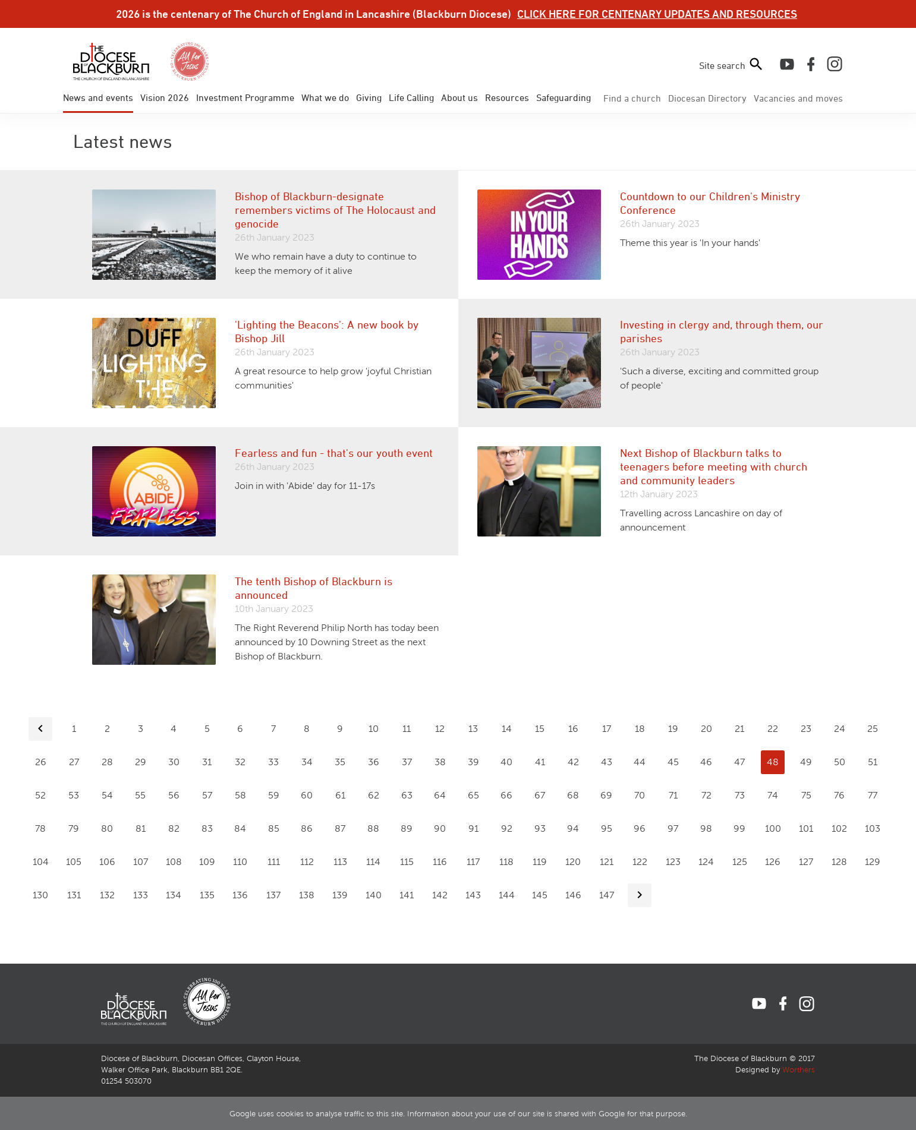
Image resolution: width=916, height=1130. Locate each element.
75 (806, 795)
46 (706, 762)
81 (141, 828)
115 (407, 862)
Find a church (632, 98)
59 (273, 795)
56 (174, 795)
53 (73, 795)
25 (872, 729)
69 (606, 795)
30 (174, 762)
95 (606, 828)
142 (440, 895)
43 (606, 762)
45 (673, 762)
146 (573, 895)
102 (839, 828)
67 (539, 795)
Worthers (798, 1070)
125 (739, 862)
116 (440, 862)
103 (872, 828)
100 (773, 828)
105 (73, 862)
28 (107, 762)
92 (506, 828)
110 (240, 862)
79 (73, 828)
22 (772, 729)
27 (74, 762)
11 (406, 729)
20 (706, 729)
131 (74, 895)
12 (440, 729)
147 (606, 895)
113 (340, 862)
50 (839, 762)
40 (506, 762)
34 (307, 762)
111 (273, 862)
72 (706, 795)
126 (772, 862)
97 (673, 828)
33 (273, 762)
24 (839, 729)
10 (374, 729)
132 (107, 895)
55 (140, 795)
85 (273, 828)
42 (573, 762)
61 (340, 795)
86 (307, 828)
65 (473, 795)
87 (340, 828)
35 (340, 762)
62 (373, 795)
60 (307, 795)
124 (706, 862)
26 (40, 762)
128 (839, 862)
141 (406, 895)
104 (41, 862)
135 (207, 895)
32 (240, 762)
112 (307, 862)
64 (440, 795)
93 (540, 828)
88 (373, 828)
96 (640, 828)
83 (207, 828)
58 (240, 795)
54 (107, 795)
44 (640, 762)
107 (140, 862)
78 (40, 828)
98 (706, 828)
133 (140, 895)
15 (539, 729)
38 (440, 762)
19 (673, 729)
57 (207, 795)
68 (573, 795)
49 (806, 762)
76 (839, 795)
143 (473, 895)
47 (739, 762)
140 (374, 895)
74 (772, 795)
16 (573, 729)
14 (507, 729)
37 (407, 762)
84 (240, 828)
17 (606, 729)
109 (207, 862)
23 (806, 729)
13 (473, 729)
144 (507, 895)
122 (639, 862)
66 (506, 795)
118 (506, 862)
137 (273, 895)
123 (673, 862)
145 (539, 895)
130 (40, 895)
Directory (707, 98)
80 (107, 828)
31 (207, 762)
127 (806, 862)
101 (806, 828)
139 (340, 895)
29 (140, 762)
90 (440, 828)
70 (639, 795)
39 (473, 762)
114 (373, 862)
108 (174, 862)
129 (872, 862)
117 (473, 862)
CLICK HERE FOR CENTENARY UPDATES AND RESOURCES (657, 13)
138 (306, 895)
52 (40, 795)
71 (673, 795)
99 (739, 828)
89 (407, 828)
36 (373, 762)
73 (740, 795)
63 (407, 795)
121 (606, 862)
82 (174, 828)
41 (540, 762)
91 (473, 828)
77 (872, 795)
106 (107, 862)
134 (173, 895)
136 (240, 895)
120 (573, 862)
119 (540, 862)
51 (872, 762)
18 (640, 729)
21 (739, 729)
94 (573, 828)
